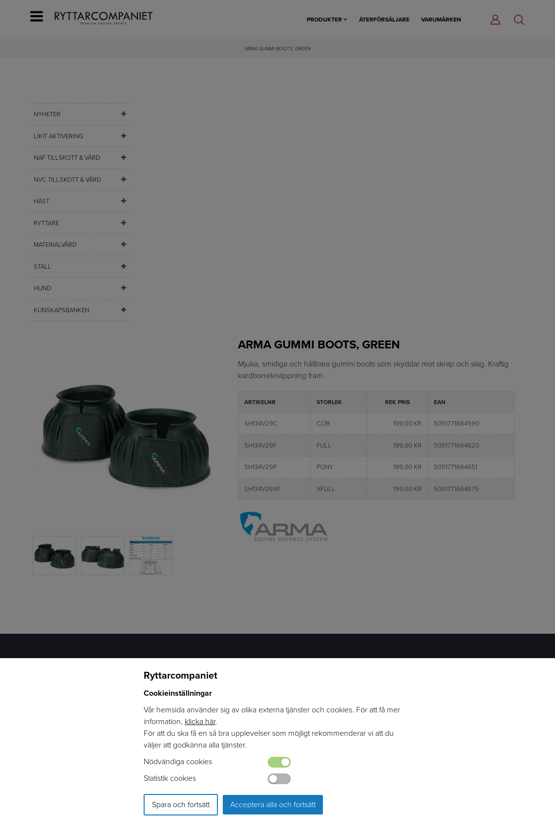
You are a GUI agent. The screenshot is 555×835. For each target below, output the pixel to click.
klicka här (200, 721)
